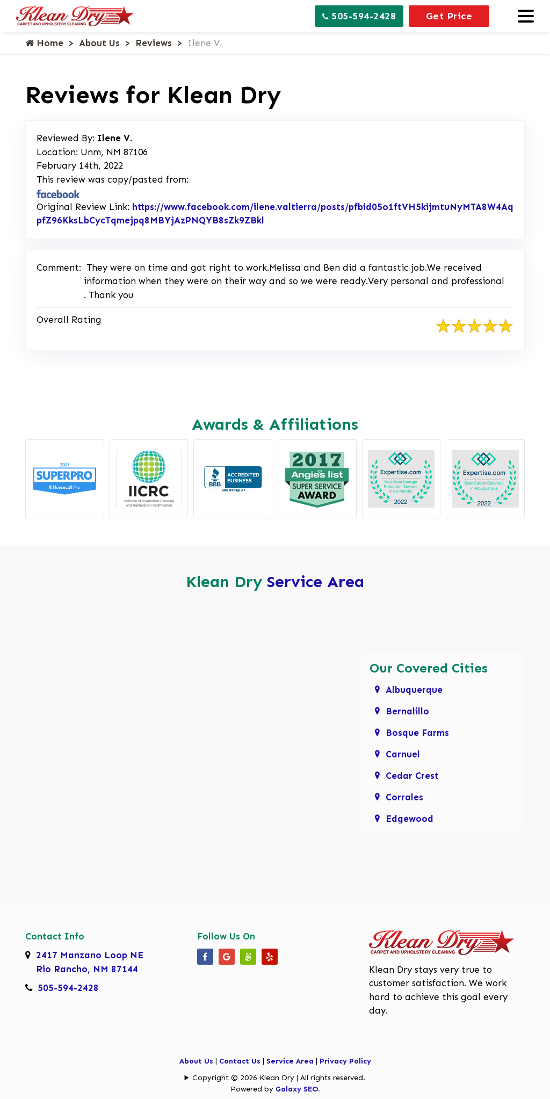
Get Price (449, 16)
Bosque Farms (417, 732)
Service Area (315, 581)
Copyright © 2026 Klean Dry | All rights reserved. (278, 1077)
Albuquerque (414, 689)
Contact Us (239, 1061)
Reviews (153, 43)
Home (44, 43)
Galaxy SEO (297, 1089)
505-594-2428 (359, 16)
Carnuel (403, 754)
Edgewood (409, 818)
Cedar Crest (412, 775)
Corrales (404, 797)
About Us (99, 43)
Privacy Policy (345, 1061)
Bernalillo (407, 711)
